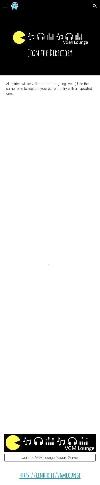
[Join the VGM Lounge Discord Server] (50, 457)
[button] (5, 6)
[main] (50, 38)
